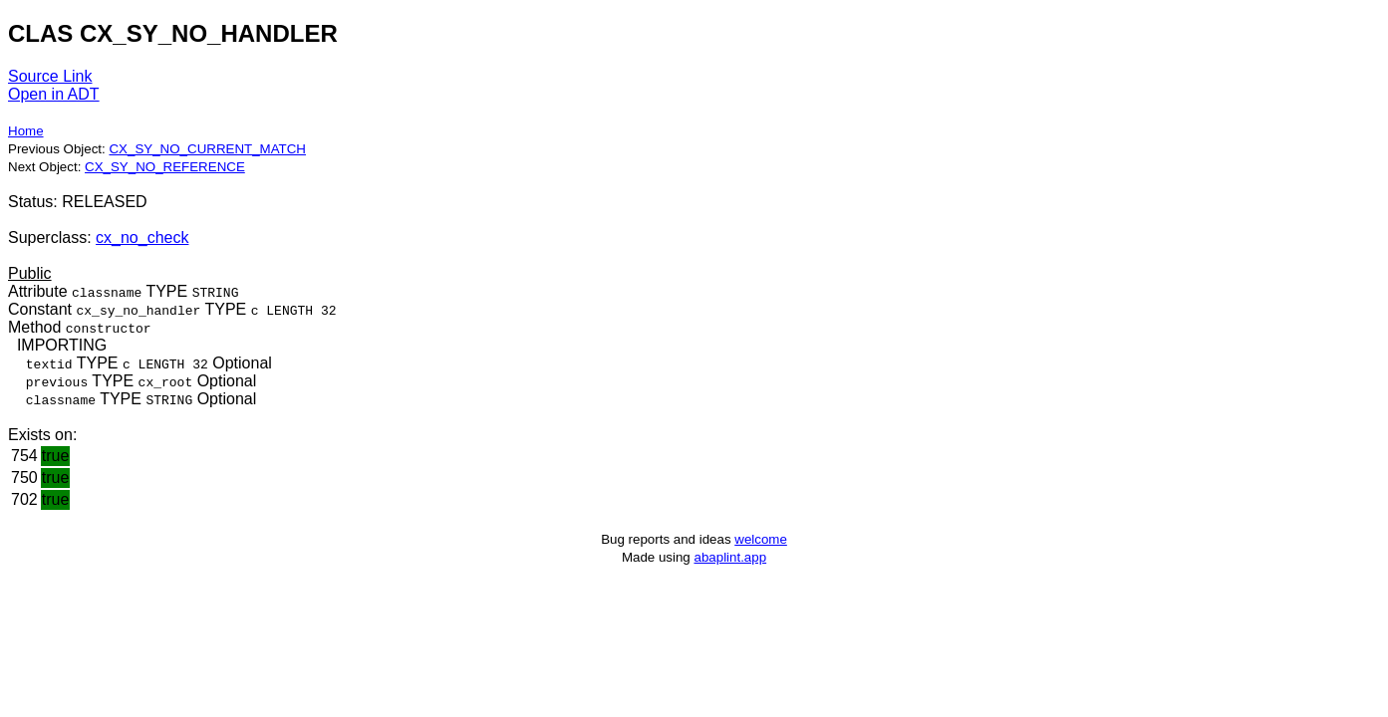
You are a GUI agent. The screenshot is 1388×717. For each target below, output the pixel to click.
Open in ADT (54, 94)
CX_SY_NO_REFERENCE (165, 166)
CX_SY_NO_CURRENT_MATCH (207, 148)
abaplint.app (730, 557)
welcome (760, 539)
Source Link (50, 76)
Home (26, 130)
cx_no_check (142, 237)
